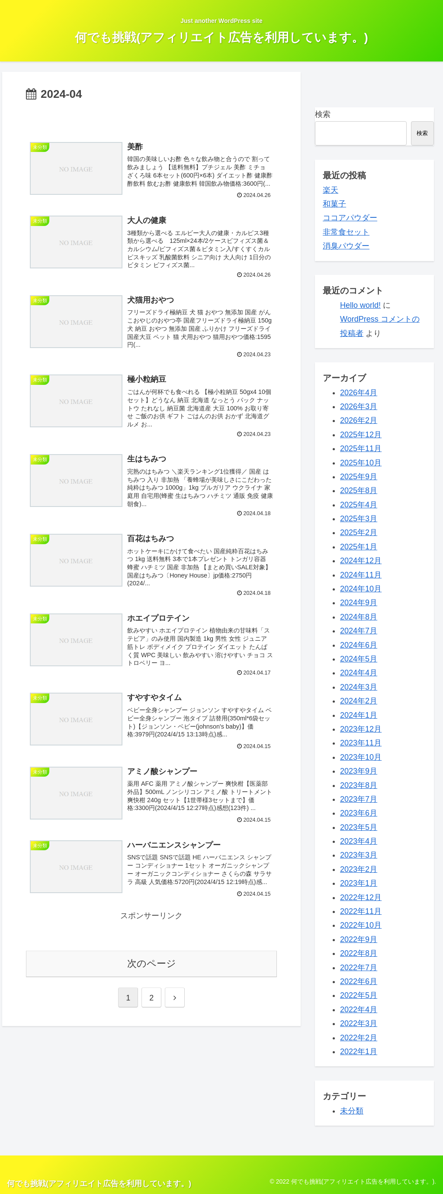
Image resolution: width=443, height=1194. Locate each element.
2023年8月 (358, 785)
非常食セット (346, 232)
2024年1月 (358, 715)
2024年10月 (361, 588)
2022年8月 (358, 953)
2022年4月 (358, 1009)
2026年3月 (358, 406)
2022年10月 (361, 925)
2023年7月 (358, 799)
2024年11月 (361, 575)
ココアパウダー (350, 217)
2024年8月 (358, 617)
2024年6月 (358, 645)
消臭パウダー (346, 246)
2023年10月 (361, 757)
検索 (323, 114)
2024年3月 (358, 687)
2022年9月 (358, 939)
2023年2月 (358, 869)
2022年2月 (358, 1037)
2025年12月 (361, 434)
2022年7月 (358, 967)
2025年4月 (358, 504)
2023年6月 (358, 813)
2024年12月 (361, 560)
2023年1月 (358, 883)
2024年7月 (358, 630)
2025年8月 (358, 490)
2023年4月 (358, 841)
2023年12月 (361, 729)
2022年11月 (361, 911)
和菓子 (334, 204)
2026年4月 (358, 392)
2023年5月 (358, 827)
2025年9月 (358, 476)
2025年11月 (361, 448)
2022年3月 (358, 1023)
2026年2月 (358, 420)
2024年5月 (358, 659)
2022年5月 (358, 995)
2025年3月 (358, 518)
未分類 (351, 1111)
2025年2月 (358, 532)
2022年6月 (358, 981)
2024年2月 (358, 701)
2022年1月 (358, 1051)
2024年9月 (358, 602)
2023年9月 (358, 771)
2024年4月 (358, 672)
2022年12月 (361, 897)
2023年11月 (361, 743)
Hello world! (360, 305)
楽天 (330, 190)
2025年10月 (361, 462)
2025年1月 (358, 546)
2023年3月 (358, 855)
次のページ (151, 963)
